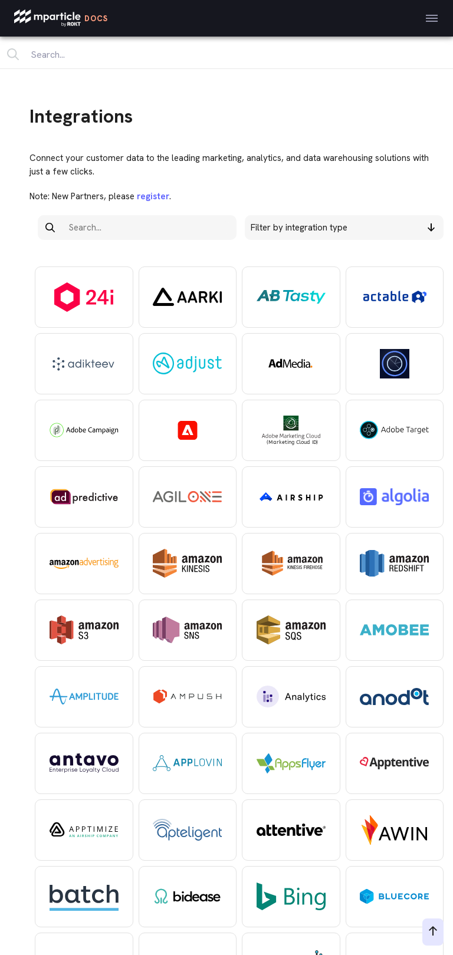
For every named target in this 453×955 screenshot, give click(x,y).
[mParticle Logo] (61, 18)
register (151, 196)
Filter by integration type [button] (343, 227)
